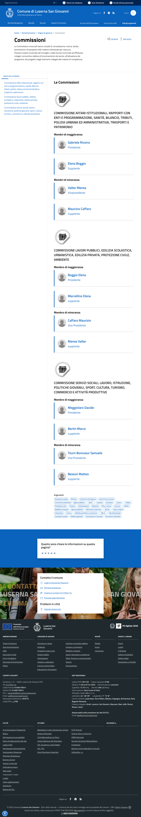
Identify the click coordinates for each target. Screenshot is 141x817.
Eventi (120, 643)
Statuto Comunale (10, 763)
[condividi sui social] (112, 39)
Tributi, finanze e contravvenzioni (78, 658)
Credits (5, 778)
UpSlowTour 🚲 (77, 752)
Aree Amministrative (11, 647)
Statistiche (7, 785)
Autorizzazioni (42, 658)
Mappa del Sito (8, 789)
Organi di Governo (10, 643)
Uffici (5, 650)
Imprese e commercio (74, 647)
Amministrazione (28, 33)
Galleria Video (123, 658)
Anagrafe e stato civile (46, 650)
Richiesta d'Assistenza (11, 756)
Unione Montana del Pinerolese (49, 741)
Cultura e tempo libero (46, 665)
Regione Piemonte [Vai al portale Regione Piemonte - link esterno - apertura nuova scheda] (11, 3)
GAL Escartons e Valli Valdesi (48, 744)
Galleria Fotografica (125, 654)
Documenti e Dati (9, 654)
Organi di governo (45, 33)
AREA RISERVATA (69, 813)
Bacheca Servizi (9, 759)
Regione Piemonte (44, 733)
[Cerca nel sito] (133, 13)
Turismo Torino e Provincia (81, 733)
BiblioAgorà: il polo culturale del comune (52, 730)
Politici (5, 665)
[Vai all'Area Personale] (121, 3)
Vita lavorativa (71, 665)
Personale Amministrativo (13, 662)
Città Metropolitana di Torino (29, 15)
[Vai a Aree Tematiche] (96, 3)
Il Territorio (122, 650)
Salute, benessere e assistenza (78, 654)
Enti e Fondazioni (9, 658)
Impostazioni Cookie (10, 774)
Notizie (97, 643)
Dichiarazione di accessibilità (14, 737)
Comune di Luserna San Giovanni (43, 11)
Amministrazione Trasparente (14, 730)
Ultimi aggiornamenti (11, 782)
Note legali (7, 770)
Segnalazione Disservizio (12, 752)
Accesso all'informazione (89, 23)
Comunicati (99, 650)
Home (16, 33)
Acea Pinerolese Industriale (47, 752)
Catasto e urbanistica (45, 662)
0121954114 (11, 684)
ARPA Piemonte (77, 737)
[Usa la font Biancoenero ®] (72, 3)
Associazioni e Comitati (127, 662)
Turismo (69, 662)
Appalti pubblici (43, 654)
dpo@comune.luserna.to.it (87, 715)
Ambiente (41, 647)
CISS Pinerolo (76, 730)
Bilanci (5, 733)
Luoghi (120, 647)
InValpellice (75, 744)
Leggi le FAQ (7, 744)
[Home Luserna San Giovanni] (37, 13)
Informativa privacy (10, 767)
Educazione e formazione (47, 669)
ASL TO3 (40, 748)
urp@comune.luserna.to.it (18, 695)
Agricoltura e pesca (44, 643)
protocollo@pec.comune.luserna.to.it (22, 693)
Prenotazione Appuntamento (14, 748)
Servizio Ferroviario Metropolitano (84, 741)
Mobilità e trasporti (73, 650)
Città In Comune (121, 807)
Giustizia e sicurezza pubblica (77, 643)
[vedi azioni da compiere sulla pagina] (125, 39)
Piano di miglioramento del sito (15, 741)
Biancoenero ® (79, 810)
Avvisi (97, 647)
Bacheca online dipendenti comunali (85, 748)
